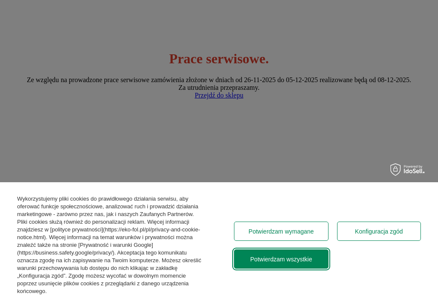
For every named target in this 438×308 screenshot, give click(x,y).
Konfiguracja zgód (379, 231)
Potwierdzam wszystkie (281, 259)
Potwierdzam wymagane (281, 231)
